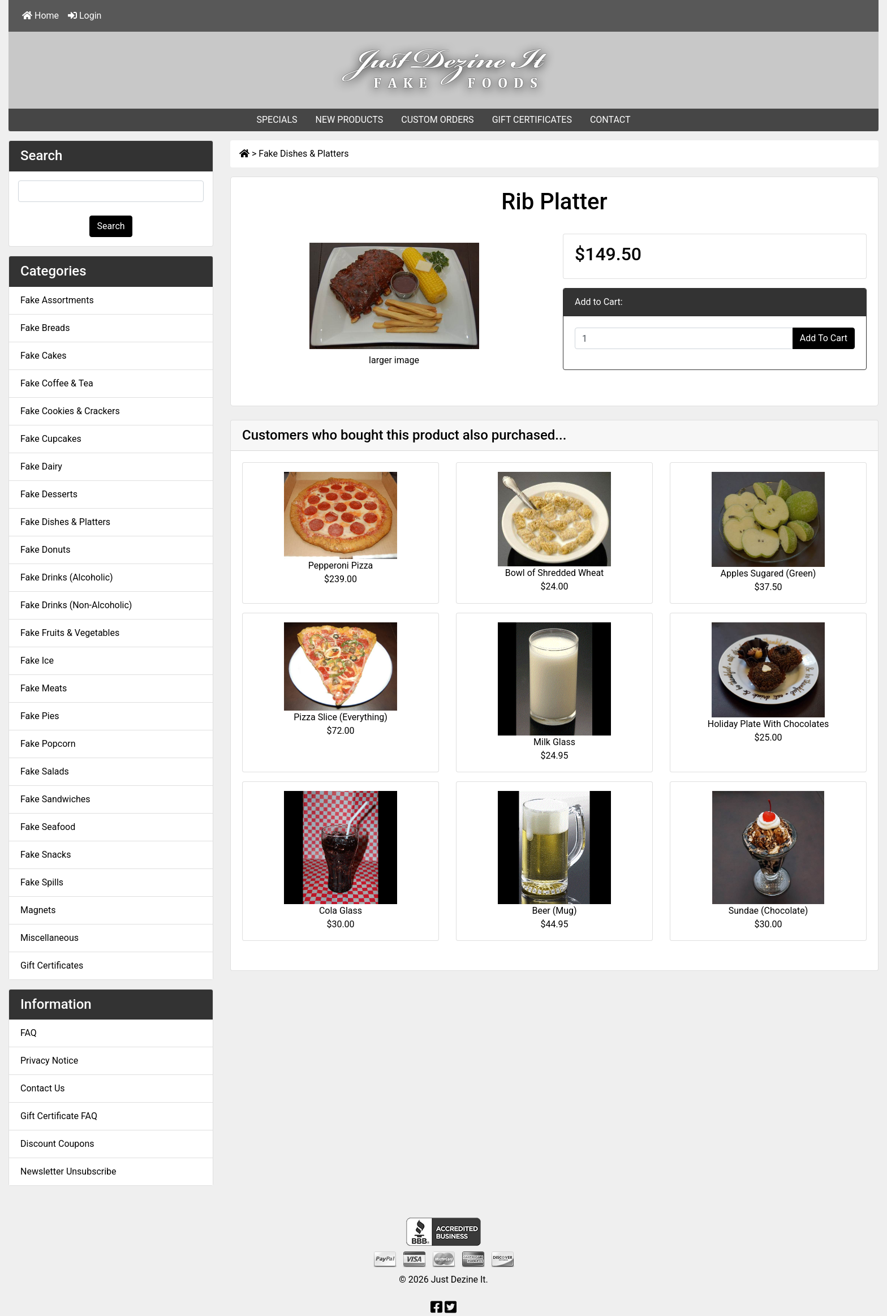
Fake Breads (45, 327)
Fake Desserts (48, 494)
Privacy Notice (49, 1060)
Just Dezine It (458, 1279)
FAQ (28, 1032)
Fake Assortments (57, 300)
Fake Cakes (43, 355)
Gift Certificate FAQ (58, 1116)
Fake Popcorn (48, 743)
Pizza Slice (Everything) (340, 717)
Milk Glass (554, 742)
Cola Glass (340, 910)
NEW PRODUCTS (350, 119)
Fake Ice (37, 660)
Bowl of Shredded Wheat (554, 572)
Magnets (37, 910)
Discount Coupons (57, 1143)
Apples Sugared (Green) (768, 573)
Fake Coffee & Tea (56, 383)
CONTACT (610, 119)
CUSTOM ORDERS (437, 119)
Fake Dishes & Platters (303, 153)
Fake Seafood (47, 827)
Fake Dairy (41, 466)
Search (110, 226)
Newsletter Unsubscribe (68, 1171)
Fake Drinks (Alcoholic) (66, 577)
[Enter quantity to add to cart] (684, 338)
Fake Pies (39, 716)
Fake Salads (44, 771)
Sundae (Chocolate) (768, 910)
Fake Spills (41, 882)
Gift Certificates (51, 965)
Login (84, 15)
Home (40, 15)
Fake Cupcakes (50, 438)
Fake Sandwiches (55, 799)
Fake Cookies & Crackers (70, 411)
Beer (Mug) (554, 910)
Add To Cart (823, 338)
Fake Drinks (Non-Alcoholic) (76, 605)
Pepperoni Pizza (340, 565)
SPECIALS (276, 119)
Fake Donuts (45, 549)
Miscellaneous (49, 937)
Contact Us (42, 1088)
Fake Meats (43, 688)
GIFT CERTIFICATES (532, 119)
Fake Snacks (45, 854)
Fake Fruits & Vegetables (69, 632)
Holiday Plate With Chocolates (768, 724)
